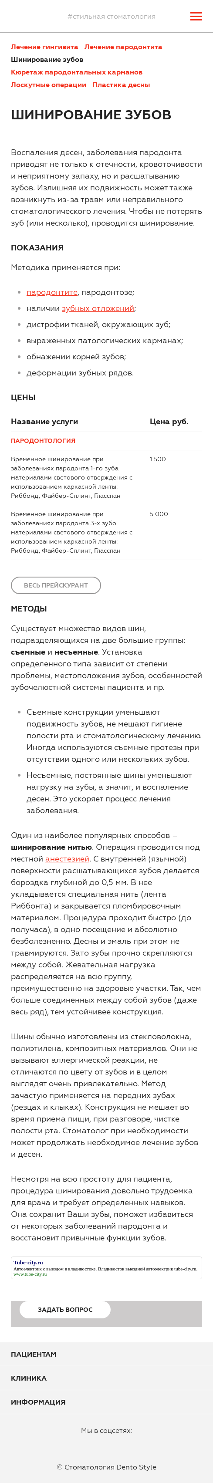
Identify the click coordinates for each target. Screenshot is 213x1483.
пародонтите (52, 292)
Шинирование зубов (47, 59)
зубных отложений (98, 308)
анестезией (67, 858)
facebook (84, 1444)
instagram (105, 1444)
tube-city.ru (185, 1268)
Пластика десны (121, 84)
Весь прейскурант (56, 585)
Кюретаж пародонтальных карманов (76, 72)
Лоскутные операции (48, 84)
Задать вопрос (65, 1309)
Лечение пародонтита (123, 47)
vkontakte (126, 1444)
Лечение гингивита (44, 47)
